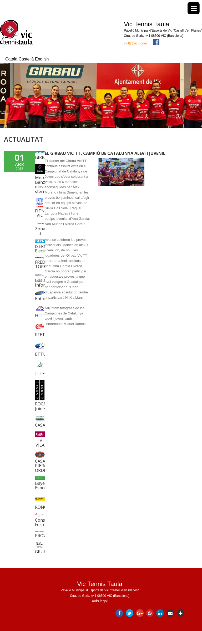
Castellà (27, 59)
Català (12, 59)
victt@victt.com (135, 43)
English (42, 59)
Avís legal (100, 601)
